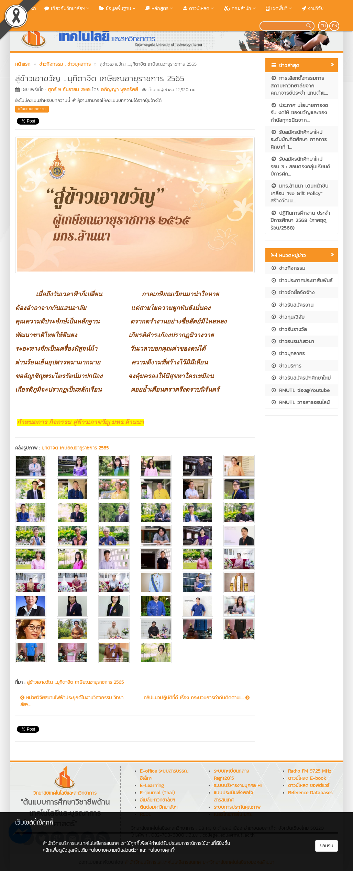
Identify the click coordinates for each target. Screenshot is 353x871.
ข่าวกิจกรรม (288, 268)
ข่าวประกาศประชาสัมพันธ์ (301, 280)
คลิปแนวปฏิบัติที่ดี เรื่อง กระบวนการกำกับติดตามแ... (197, 697)
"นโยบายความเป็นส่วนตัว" (113, 850)
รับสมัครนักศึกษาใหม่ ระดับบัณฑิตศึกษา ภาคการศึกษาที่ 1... (299, 139)
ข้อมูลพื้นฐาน (118, 8)
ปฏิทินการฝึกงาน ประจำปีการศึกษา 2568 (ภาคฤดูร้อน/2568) (300, 220)
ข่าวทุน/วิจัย (288, 317)
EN (334, 26)
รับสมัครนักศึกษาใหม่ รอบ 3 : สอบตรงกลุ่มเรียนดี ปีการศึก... (300, 166)
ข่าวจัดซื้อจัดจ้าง (293, 292)
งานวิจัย (312, 8)
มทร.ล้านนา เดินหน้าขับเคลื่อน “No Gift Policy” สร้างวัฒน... (299, 193)
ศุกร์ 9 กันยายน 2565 (69, 89)
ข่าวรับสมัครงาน (292, 305)
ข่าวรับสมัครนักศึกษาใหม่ (301, 378)
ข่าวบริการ (286, 366)
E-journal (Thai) (157, 792)
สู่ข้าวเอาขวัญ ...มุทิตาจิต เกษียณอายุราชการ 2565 (75, 682)
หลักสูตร (160, 8)
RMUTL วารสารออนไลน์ (300, 402)
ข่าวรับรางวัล (289, 329)
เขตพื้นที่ (280, 8)
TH (323, 26)
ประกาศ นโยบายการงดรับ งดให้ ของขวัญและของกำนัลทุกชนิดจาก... (299, 112)
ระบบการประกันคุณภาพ (237, 807)
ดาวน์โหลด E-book (307, 778)
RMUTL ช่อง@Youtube (300, 390)
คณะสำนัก (240, 8)
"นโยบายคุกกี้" (162, 850)
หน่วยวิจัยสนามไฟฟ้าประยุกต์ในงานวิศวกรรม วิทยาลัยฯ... (71, 701)
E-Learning (152, 785)
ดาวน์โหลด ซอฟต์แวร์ (308, 785)
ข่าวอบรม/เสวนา (292, 341)
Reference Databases (310, 792)
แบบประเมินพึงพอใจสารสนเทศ (233, 796)
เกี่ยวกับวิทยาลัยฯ (67, 8)
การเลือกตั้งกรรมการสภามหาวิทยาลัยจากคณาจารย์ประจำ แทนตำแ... (299, 85)
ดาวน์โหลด (199, 8)
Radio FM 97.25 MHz (309, 771)
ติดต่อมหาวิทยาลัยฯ (158, 807)
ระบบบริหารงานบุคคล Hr (238, 785)
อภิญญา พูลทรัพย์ (119, 89)
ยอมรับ (326, 845)
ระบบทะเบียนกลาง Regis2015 (231, 774)
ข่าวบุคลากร (288, 353)
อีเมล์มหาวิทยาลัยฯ (157, 800)
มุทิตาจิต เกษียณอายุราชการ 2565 (75, 448)
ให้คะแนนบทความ (32, 108)
